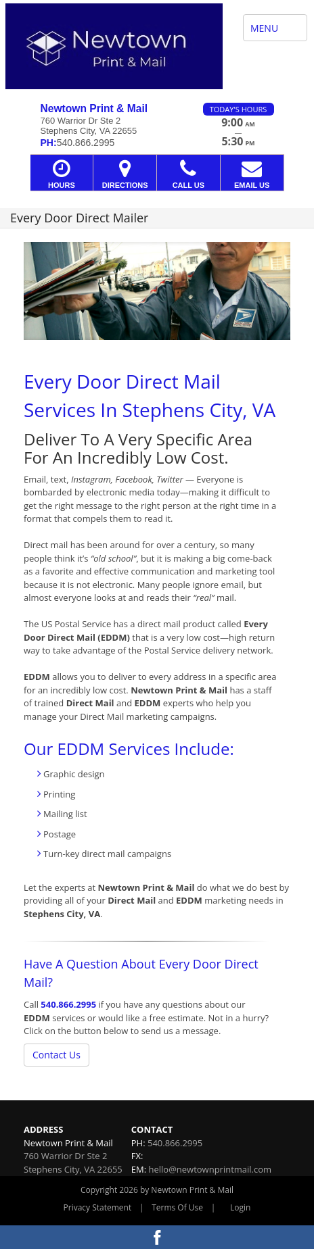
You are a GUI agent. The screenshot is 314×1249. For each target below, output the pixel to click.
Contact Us (56, 1054)
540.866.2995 (68, 1004)
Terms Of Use (177, 1207)
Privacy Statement (98, 1207)
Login (240, 1207)
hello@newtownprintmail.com (209, 1169)
